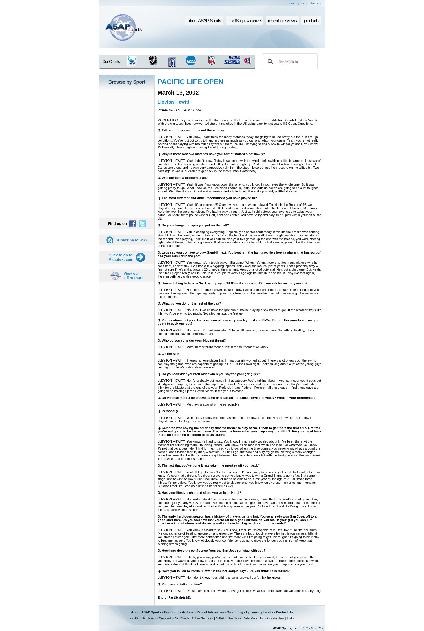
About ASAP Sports (146, 612)
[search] (289, 61)
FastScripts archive (244, 20)
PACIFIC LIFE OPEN (191, 82)
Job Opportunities (271, 618)
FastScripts (138, 618)
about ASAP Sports (204, 20)
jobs (301, 3)
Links (290, 618)
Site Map (250, 618)
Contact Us (284, 612)
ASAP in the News (228, 618)
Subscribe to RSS (131, 240)
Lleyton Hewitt (173, 102)
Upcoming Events (259, 612)
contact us (313, 3)
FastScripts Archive (179, 612)
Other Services (202, 618)
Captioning (234, 612)
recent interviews (282, 20)
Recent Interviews (210, 612)
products (311, 20)
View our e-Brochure (133, 275)
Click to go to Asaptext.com (121, 257)
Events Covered (159, 618)
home (292, 3)
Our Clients (181, 618)
